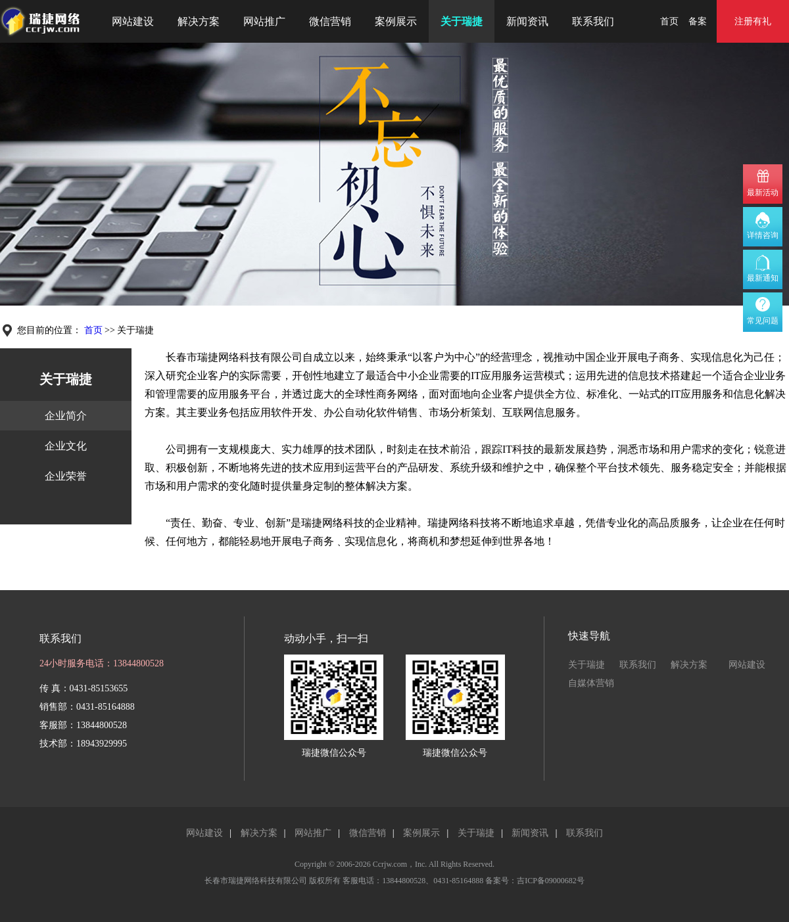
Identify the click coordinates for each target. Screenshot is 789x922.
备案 (697, 21)
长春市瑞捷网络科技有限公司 (255, 880)
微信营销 (330, 21)
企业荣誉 (66, 476)
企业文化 (66, 445)
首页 (669, 21)
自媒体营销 (591, 683)
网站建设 (133, 21)
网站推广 (264, 21)
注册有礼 (752, 21)
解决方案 (199, 21)
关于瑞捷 (462, 21)
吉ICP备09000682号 (551, 880)
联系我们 (593, 21)
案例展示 (396, 21)
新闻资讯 (527, 21)
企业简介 (66, 415)
